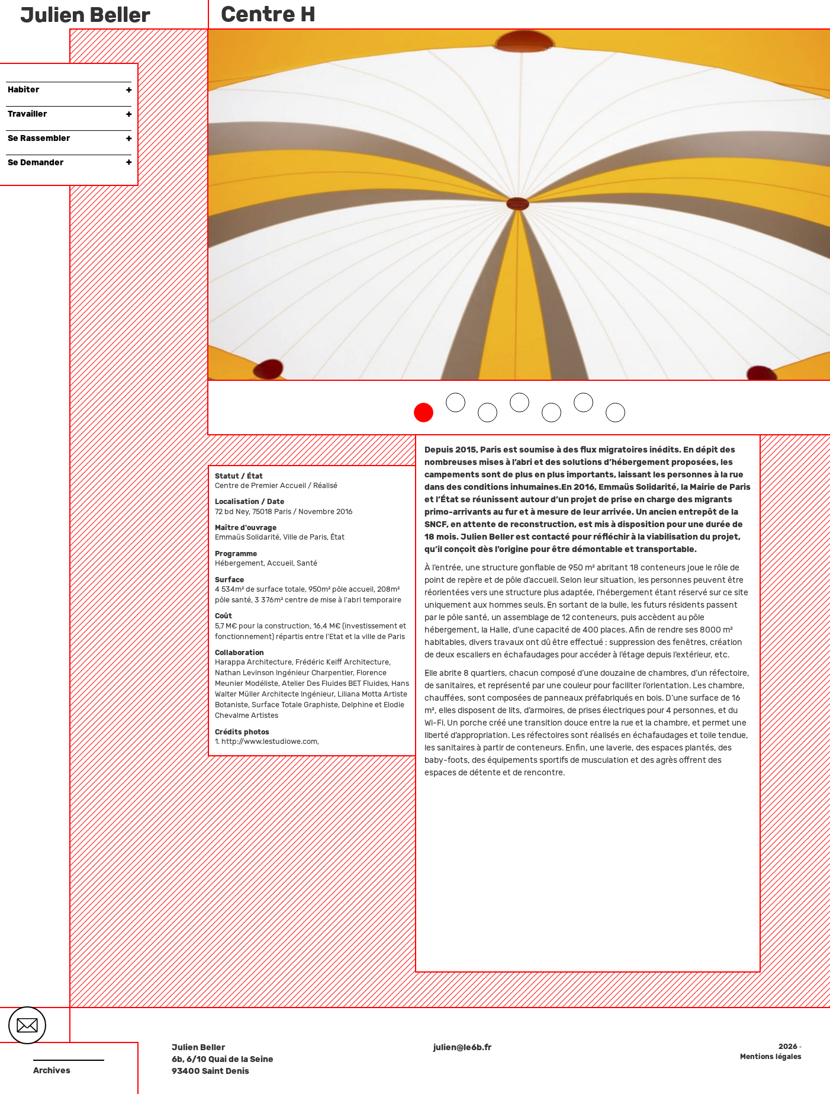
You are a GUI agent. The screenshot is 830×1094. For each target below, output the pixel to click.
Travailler (69, 114)
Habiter (69, 89)
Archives (51, 1071)
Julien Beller (85, 14)
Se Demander (69, 162)
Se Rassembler (69, 138)
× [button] (129, 90)
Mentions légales (771, 1057)
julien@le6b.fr (462, 1047)
